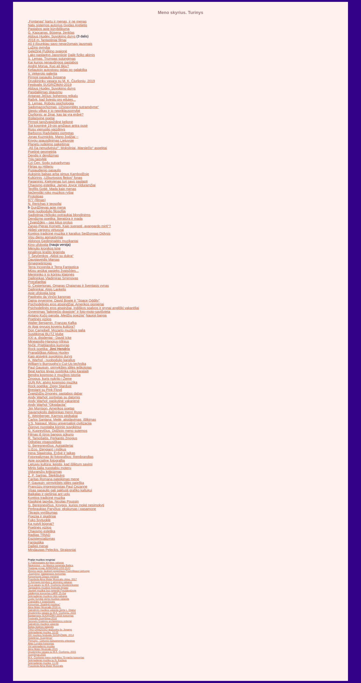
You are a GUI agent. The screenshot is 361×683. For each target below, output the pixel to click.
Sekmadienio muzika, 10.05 (43, 632)
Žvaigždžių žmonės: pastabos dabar (55, 393)
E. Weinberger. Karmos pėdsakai (53, 416)
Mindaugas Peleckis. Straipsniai (52, 550)
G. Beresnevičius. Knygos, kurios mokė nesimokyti (66, 505)
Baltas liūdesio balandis (41, 626)
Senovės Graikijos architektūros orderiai (50, 621)
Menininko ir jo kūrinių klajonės (51, 274)
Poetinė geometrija (42, 151)
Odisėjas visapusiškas (44, 442)
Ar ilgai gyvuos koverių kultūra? (51, 326)
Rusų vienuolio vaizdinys (46, 129)
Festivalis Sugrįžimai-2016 (42, 618)
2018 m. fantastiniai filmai (47, 40)
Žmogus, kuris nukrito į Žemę (50, 378)
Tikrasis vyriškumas (42, 512)
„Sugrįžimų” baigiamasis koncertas (47, 573)
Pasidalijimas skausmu (45, 92)
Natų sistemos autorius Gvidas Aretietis (57, 25)
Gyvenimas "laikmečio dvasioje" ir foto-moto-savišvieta (69, 311)
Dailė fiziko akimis (81, 55)
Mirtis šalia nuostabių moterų (49, 468)
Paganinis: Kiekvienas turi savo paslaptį (58, 181)
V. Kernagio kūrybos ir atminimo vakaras (50, 582)
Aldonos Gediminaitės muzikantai (53, 241)
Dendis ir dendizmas (43, 155)
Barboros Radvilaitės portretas (51, 133)
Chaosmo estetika (41, 531)
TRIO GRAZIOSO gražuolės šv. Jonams (50, 629)
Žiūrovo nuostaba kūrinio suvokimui (54, 427)
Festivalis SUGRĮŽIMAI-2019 (50, 85)
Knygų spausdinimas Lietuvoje (51, 140)
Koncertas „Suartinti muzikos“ (44, 604)
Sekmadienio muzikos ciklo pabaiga (47, 596)
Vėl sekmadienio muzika (41, 646)
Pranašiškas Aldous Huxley (48, 352)
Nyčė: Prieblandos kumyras (48, 345)
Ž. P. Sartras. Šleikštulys (46, 475)
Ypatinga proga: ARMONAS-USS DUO (49, 568)
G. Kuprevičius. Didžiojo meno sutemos (57, 431)
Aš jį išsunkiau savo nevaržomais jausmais (60, 44)
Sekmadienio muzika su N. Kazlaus (47, 660)
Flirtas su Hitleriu (40, 166)
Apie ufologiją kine (42, 293)
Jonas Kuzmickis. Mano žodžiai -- (53, 137)
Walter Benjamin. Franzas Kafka (52, 323)
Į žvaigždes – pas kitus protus (50, 222)
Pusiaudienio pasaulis (44, 170)
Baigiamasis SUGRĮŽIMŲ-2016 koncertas (51, 615)
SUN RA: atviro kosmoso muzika (52, 382)
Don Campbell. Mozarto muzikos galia (56, 330)
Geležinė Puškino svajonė (47, 51)
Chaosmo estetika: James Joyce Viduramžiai (61, 185)
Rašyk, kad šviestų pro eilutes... (52, 99)
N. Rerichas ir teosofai (44, 204)
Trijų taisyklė (37, 159)
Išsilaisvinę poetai (41, 118)
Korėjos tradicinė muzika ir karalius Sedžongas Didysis (69, 233)
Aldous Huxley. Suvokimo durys (51, 36)
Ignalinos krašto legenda (46, 252)
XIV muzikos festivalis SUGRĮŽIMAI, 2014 (51, 635)
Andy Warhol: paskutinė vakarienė (53, 401)
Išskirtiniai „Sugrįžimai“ (40, 637)
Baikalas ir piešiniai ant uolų (49, 494)
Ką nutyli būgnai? (41, 524)
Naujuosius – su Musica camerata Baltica (50, 565)
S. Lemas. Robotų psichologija (51, 103)
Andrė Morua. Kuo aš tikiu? (48, 66)
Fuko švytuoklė (39, 520)
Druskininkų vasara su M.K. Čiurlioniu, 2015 (52, 651)
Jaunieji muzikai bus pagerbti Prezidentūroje (52, 590)
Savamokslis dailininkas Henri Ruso (55, 412)
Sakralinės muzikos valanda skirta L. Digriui (52, 610)
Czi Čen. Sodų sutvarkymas (49, 163)
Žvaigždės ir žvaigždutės (41, 601)
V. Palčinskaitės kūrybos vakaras (46, 562)
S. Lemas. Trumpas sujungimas (51, 58)
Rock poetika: (49, 349)
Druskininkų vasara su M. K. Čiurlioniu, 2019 (61, 81)
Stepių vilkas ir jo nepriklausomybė (54, 111)
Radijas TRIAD (39, 535)
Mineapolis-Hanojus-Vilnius (48, 341)
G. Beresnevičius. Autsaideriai (50, 445)
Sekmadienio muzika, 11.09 (43, 663)
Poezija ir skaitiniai (42, 516)
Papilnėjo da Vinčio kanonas (49, 297)
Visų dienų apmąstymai (45, 237)
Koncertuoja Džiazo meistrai (43, 576)
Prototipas (35, 196)
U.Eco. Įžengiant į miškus (47, 449)
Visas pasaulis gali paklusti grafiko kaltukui (60, 490)
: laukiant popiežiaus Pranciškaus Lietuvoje (59, 571)
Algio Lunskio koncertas (41, 643)
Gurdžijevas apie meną (48, 207)
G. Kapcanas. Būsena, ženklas (51, 32)
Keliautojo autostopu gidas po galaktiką (57, 70)
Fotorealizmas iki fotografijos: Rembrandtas (60, 457)
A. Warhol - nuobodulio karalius (51, 360)
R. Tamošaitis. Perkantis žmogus (52, 438)
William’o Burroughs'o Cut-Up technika (57, 364)
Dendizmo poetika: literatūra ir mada (55, 218)
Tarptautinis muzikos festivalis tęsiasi (48, 587)
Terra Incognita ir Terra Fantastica (53, 267)
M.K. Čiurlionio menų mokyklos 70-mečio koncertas (56, 657)
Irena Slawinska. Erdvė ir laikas (51, 453)
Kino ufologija (38, 245)
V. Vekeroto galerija (42, 73)
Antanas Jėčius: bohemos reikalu (53, 96)
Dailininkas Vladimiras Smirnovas (53, 278)
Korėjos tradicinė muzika (46, 498)
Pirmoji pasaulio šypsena (47, 77)
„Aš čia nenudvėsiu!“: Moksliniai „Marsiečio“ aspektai (67, 148)
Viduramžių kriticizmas (45, 471)
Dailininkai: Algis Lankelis (47, 289)
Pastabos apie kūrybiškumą (48, 29)
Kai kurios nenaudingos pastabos (53, 62)
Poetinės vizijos (39, 319)
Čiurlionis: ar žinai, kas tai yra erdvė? (55, 114)
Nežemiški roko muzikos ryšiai (50, 192)
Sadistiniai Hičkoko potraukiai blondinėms (59, 215)
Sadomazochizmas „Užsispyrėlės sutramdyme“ (63, 107)
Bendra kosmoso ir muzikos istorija (54, 375)
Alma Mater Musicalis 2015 (43, 649)
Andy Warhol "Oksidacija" (47, 404)
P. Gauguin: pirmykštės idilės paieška (56, 483)
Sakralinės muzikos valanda (43, 624)
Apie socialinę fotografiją (46, 460)
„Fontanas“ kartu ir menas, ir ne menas (57, 21)
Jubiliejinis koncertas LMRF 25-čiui (47, 593)
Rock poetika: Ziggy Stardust (49, 386)
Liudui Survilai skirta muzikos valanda (48, 598)
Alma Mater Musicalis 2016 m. (44, 607)
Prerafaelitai (37, 282)
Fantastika (36, 542)
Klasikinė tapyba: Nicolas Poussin (53, 501)
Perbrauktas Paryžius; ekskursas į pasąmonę (62, 509)
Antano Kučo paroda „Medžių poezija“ (56, 315)
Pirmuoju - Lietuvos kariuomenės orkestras (51, 640)
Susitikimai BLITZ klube (45, 334)
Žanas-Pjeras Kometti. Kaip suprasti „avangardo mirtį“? (69, 226)
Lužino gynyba (39, 47)
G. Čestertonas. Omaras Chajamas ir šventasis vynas (68, 285)
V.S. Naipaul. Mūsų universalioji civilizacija (60, 423)
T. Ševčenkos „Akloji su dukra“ (50, 256)
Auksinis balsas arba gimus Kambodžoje (58, 174)
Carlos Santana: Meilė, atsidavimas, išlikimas (62, 419)
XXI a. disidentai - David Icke (49, 338)
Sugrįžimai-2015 (37, 654)
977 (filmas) (37, 200)
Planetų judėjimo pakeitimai (48, 144)
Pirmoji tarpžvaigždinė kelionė (50, 122)
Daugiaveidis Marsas (43, 259)
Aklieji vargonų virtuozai (46, 230)
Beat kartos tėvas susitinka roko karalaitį (58, 371)
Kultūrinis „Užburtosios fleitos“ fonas (55, 178)
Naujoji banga (96, 315)
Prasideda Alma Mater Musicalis (45, 665)
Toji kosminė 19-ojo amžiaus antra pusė (58, 125)
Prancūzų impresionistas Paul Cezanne (57, 486)
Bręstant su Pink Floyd (45, 390)
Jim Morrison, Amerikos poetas (51, 408)
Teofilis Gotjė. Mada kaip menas (52, 189)
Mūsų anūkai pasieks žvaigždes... (53, 271)
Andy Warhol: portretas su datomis (54, 397)
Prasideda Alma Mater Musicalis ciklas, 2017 (52, 579)
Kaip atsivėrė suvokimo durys (50, 356)
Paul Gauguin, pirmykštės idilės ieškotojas (60, 367)
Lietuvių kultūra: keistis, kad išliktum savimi (60, 464)
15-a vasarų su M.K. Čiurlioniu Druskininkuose (53, 584)
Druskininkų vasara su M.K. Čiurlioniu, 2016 (52, 612)
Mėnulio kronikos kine (44, 248)
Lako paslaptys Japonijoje (47, 55)
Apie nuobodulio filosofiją (47, 211)
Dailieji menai (38, 546)
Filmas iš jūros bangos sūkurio (51, 434)
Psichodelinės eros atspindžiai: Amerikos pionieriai (66, 304)
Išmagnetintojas (40, 263)
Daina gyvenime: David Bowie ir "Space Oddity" (64, 300)
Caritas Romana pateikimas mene (53, 479)
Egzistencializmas (41, 538)
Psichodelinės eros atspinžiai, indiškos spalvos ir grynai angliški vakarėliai (83, 308)
